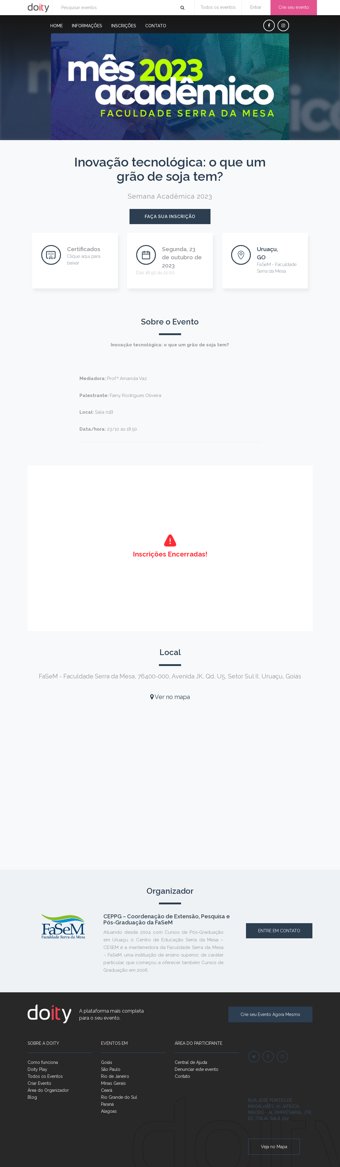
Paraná (107, 1104)
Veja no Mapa (274, 1146)
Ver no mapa (170, 697)
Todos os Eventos (45, 1076)
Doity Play (37, 1069)
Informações (87, 25)
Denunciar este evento (196, 1069)
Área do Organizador (48, 1090)
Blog (32, 1097)
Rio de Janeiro (115, 1076)
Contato (155, 25)
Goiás (106, 1062)
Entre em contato (279, 930)
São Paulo (110, 1069)
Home (56, 25)
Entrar (255, 7)
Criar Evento (39, 1083)
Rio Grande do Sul (119, 1097)
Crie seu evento (293, 7)
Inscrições (123, 25)
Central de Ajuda (191, 1062)
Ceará (106, 1090)
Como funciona (43, 1062)
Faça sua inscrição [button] (170, 216)
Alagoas (109, 1111)
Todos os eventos (218, 7)
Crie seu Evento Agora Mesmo (270, 1014)
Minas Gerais (113, 1083)
